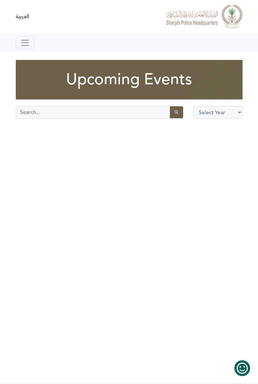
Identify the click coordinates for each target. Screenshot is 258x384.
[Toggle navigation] (25, 42)
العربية (22, 17)
